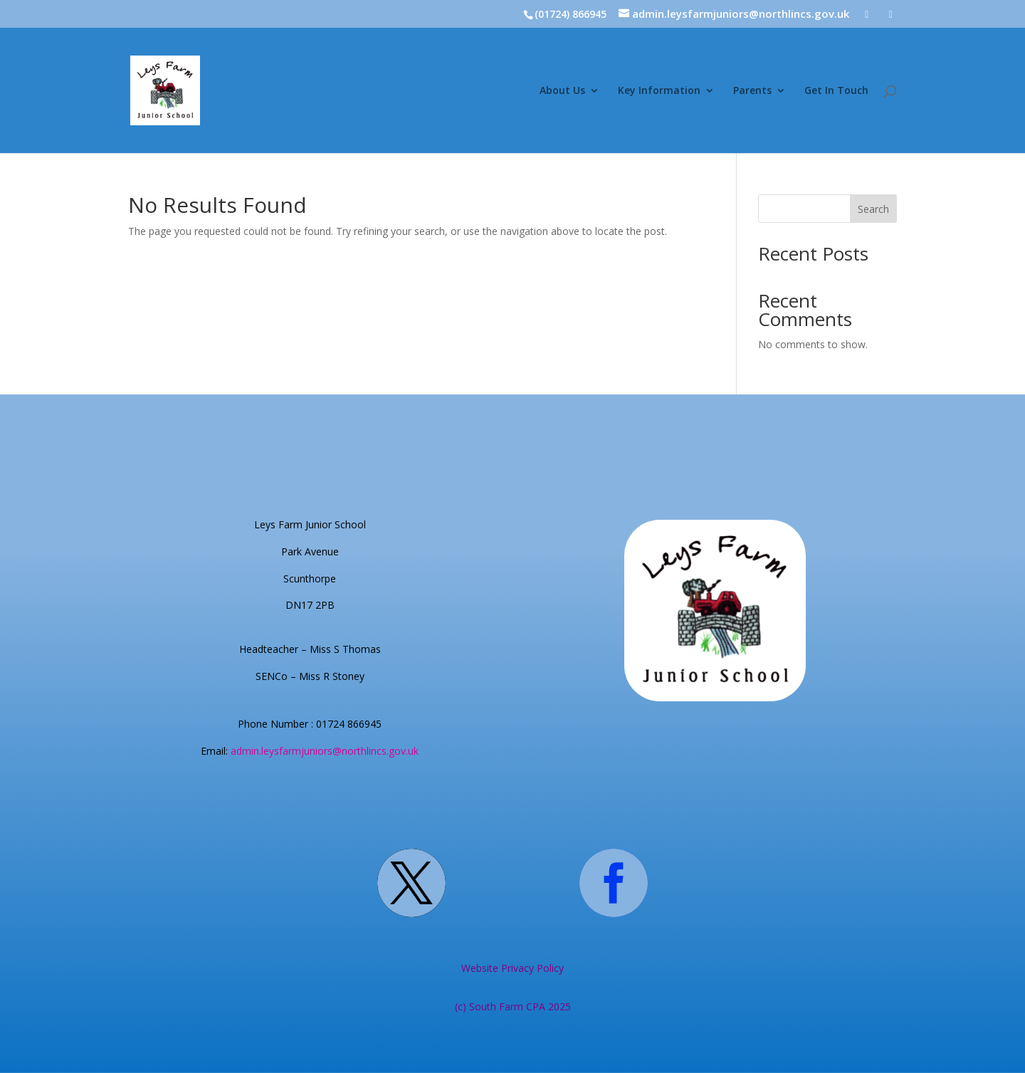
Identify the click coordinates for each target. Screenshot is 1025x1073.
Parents (752, 91)
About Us (562, 91)
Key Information (659, 91)
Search (873, 209)
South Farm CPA (508, 1006)
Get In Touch (836, 91)
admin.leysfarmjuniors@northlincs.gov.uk (325, 751)
